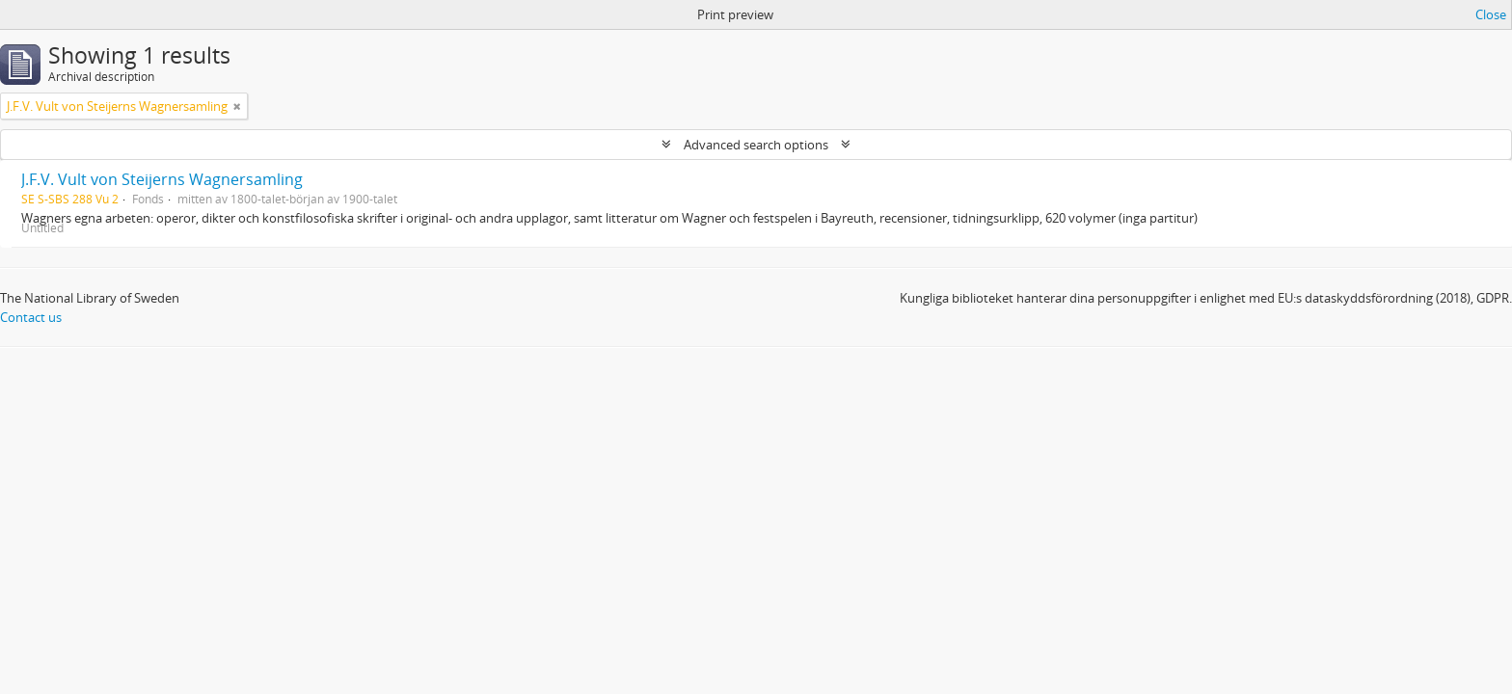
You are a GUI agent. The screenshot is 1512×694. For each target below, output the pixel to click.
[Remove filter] (237, 106)
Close (1490, 14)
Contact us (31, 317)
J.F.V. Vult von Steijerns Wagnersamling (162, 179)
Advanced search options (756, 144)
